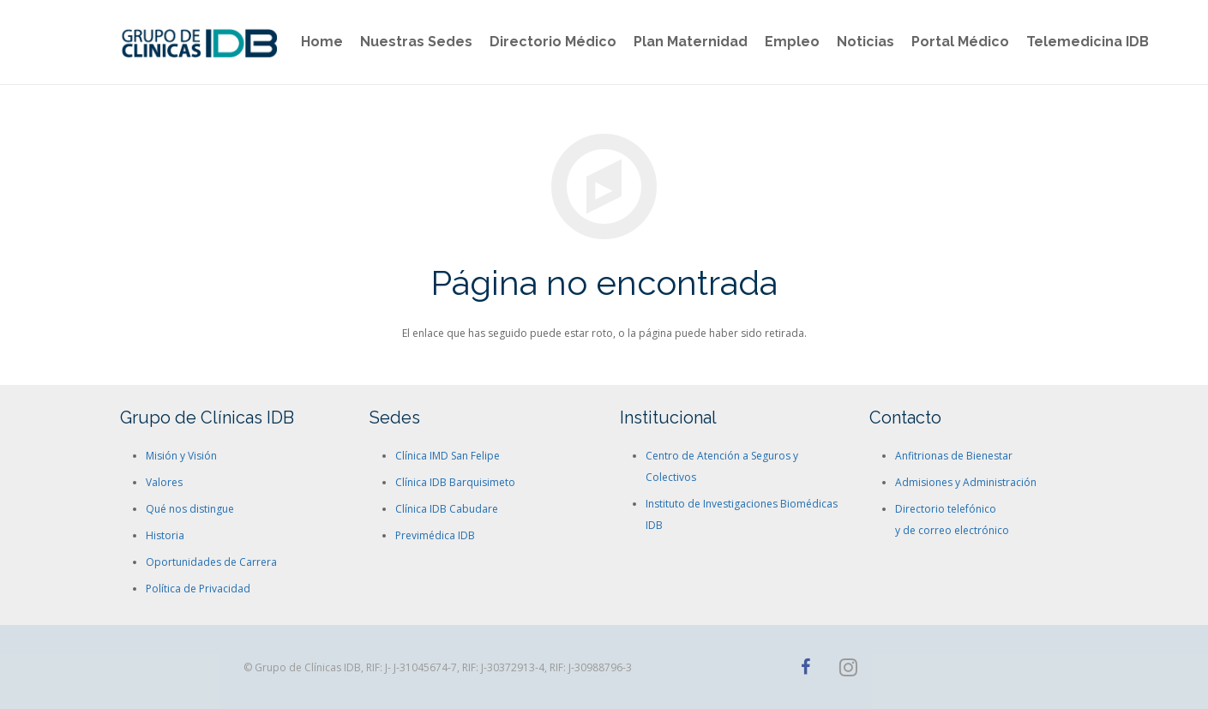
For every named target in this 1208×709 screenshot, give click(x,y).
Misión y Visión (181, 455)
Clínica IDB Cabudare (446, 509)
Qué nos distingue (190, 509)
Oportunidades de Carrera (211, 562)
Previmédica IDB (435, 535)
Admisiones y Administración (966, 482)
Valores (164, 482)
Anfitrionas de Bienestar (954, 455)
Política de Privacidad (198, 588)
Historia (165, 535)
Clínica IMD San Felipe (447, 455)
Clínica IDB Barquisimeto (455, 482)
